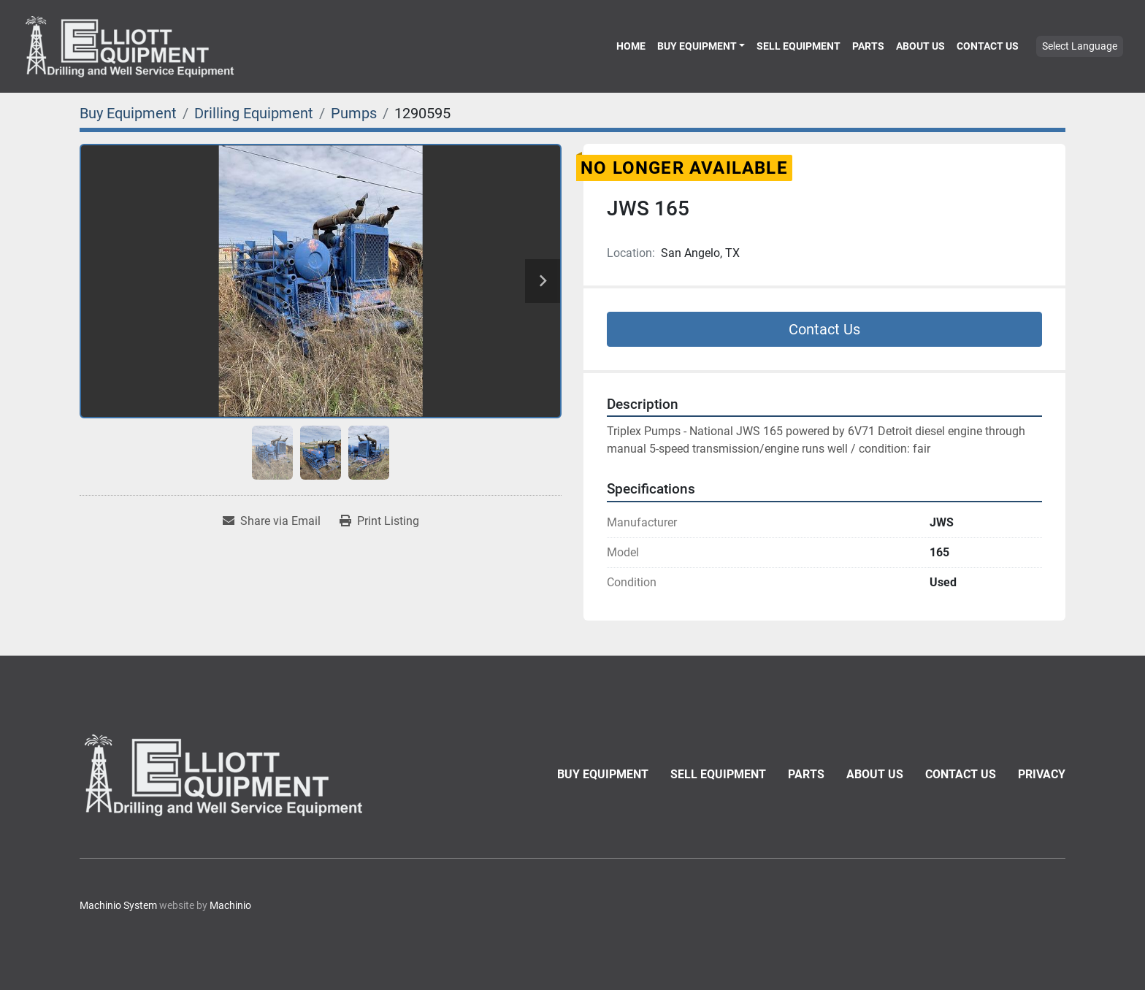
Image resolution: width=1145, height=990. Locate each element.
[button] (701, 46)
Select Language (1079, 46)
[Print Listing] (379, 521)
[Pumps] (354, 113)
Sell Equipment (798, 46)
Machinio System (118, 905)
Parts (868, 46)
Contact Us (988, 46)
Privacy (1041, 774)
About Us (920, 46)
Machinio (230, 905)
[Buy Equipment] (128, 113)
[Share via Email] (271, 521)
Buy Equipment (697, 46)
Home (631, 46)
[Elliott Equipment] (226, 775)
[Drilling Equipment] (253, 113)
